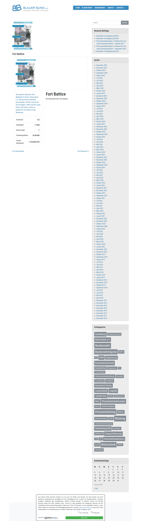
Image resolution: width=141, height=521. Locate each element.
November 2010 (101, 318)
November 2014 (101, 308)
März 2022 (100, 180)
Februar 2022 (100, 183)
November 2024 (101, 98)
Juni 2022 (99, 173)
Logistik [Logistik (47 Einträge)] (113, 390)
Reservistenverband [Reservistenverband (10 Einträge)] (101, 418)
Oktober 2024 (100, 101)
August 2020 (100, 229)
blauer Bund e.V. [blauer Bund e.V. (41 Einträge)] (102, 339)
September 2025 (101, 73)
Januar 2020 (100, 247)
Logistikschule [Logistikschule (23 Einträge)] (100, 396)
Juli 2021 (99, 201)
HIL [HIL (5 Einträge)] (119, 368)
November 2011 (101, 316)
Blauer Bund (87, 8)
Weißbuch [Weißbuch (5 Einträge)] (120, 444)
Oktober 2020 (100, 224)
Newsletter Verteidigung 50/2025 (107, 36)
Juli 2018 (99, 290)
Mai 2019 (99, 267)
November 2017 (101, 300)
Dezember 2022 (101, 157)
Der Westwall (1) (83, 151)
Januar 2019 (100, 277)
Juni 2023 (99, 142)
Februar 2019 (100, 275)
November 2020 (101, 221)
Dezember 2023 (101, 127)
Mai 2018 (99, 295)
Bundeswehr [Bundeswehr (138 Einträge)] (102, 345)
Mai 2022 (99, 175)
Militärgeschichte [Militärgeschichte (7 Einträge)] (119, 396)
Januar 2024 (100, 124)
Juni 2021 (99, 203)
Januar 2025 (100, 93)
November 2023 (101, 129)
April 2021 (99, 208)
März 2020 (100, 242)
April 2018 (99, 298)
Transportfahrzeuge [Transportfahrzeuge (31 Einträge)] (113, 433)
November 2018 (101, 283)
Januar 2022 (100, 185)
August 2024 (100, 106)
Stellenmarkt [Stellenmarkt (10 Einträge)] (99, 434)
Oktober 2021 (100, 193)
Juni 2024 (99, 111)
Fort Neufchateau (18, 151)
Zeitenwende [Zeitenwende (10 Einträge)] (99, 450)
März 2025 (100, 88)
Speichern (84, 518)
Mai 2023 (99, 144)
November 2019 (101, 252)
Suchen (124, 23)
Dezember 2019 (101, 249)
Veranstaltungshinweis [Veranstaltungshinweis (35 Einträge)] (114, 439)
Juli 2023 (99, 139)
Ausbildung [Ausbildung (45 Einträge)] (100, 334)
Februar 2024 (100, 121)
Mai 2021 (99, 206)
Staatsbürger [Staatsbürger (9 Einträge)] (116, 428)
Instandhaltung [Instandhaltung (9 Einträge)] (99, 381)
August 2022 (100, 167)
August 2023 (100, 137)
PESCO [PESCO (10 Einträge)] (97, 406)
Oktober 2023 (100, 132)
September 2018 (101, 288)
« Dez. (96, 488)
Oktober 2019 (100, 254)
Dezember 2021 (101, 188)
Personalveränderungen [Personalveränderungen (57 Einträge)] (113, 401)
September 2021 (101, 196)
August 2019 (100, 260)
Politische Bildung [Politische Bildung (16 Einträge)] (108, 406)
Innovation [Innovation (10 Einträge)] (120, 376)
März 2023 (100, 150)
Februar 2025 (100, 91)
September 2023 (101, 134)
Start (78, 8)
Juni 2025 (99, 81)
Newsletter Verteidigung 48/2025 (107, 51)
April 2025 (99, 86)
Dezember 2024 (101, 96)
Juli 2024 (99, 109)
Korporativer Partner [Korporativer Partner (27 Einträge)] (103, 385)
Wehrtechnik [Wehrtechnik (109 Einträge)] (108, 444)
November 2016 (101, 303)
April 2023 (99, 147)
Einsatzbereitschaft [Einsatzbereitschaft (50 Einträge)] (104, 363)
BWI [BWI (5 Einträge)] (96, 357)
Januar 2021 (100, 216)
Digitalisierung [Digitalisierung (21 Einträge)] (111, 358)
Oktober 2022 (100, 162)
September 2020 (101, 226)
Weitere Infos (86, 509)
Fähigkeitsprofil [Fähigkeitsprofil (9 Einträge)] (112, 368)
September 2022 (101, 165)
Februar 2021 (100, 214)
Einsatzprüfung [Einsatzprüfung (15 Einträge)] (100, 368)
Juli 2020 (99, 231)
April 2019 (99, 270)
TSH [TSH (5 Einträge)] (96, 439)
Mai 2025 (99, 83)
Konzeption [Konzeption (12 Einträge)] (109, 381)
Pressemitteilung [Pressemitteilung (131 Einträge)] (105, 412)
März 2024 (100, 119)
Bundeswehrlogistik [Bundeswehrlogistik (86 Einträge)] (106, 351)
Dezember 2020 (101, 219)
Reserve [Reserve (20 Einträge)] (121, 412)
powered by (41, 517)
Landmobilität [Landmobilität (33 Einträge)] (101, 391)
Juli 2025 (99, 78)
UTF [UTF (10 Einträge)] (100, 439)
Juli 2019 (99, 262)
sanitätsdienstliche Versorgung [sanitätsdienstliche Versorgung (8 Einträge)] (103, 424)
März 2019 (100, 272)
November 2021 (101, 191)
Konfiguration (96, 512)
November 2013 (101, 311)
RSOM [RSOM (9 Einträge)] (111, 418)
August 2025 (100, 75)
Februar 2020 (100, 244)
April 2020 (99, 239)
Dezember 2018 (101, 280)
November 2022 (101, 160)
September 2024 (101, 104)
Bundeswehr (100, 8)
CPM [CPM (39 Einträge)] (101, 357)
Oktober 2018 (100, 285)
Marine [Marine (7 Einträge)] (110, 396)
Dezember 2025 (101, 65)
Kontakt (120, 8)
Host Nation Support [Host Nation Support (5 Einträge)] (99, 372)
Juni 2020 (99, 234)
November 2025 (101, 68)
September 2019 (101, 257)
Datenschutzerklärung (85, 507)
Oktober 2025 (100, 70)
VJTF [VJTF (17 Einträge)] (97, 445)
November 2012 (101, 313)
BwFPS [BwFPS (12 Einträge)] (121, 352)
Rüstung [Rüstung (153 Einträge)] (120, 418)
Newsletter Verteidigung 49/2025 (107, 38)
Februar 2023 (100, 152)
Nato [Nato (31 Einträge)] (97, 401)
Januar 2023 (100, 155)
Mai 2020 (99, 237)
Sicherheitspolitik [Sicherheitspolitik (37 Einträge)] (103, 428)
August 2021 (100, 198)
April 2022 (99, 178)
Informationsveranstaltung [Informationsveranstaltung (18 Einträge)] (104, 376)
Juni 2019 (99, 265)
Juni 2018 (99, 293)
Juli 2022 (99, 170)
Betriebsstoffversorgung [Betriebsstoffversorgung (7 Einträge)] (114, 334)
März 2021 (100, 211)
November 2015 (101, 306)
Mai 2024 (99, 114)
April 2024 (99, 116)
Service (111, 8)
